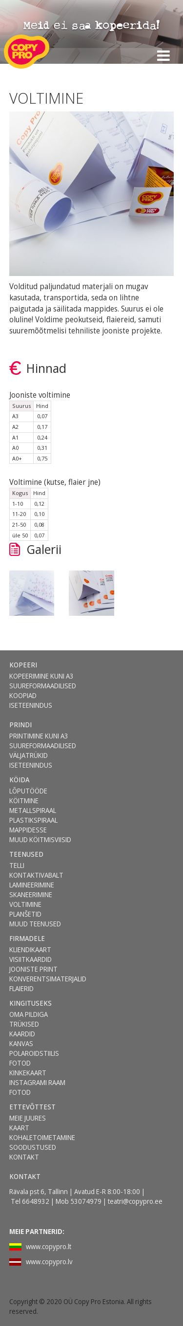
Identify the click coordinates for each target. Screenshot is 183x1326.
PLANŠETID (25, 914)
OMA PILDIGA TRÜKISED (28, 1019)
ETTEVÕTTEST (32, 1106)
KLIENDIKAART (30, 949)
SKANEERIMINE (30, 894)
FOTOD (20, 1092)
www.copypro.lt (48, 1246)
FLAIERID (21, 988)
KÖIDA (19, 779)
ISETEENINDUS (30, 705)
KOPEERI (23, 664)
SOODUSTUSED (32, 1147)
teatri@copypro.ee (135, 1201)
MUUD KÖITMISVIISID (40, 839)
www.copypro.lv (49, 1261)
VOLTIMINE (25, 904)
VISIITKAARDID (30, 959)
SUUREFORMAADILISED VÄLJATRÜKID (42, 750)
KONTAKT (24, 1156)
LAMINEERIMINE (31, 884)
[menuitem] (42, 665)
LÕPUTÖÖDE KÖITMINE (28, 795)
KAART (19, 1127)
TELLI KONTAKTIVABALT (36, 870)
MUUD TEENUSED (35, 923)
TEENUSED (26, 854)
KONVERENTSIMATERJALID (47, 978)
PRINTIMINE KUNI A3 (38, 735)
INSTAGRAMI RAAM (37, 1082)
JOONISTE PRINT (33, 969)
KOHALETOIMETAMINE (42, 1137)
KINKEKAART (27, 1072)
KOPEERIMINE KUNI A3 (41, 676)
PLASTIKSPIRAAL (33, 820)
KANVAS (21, 1043)
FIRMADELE (27, 938)
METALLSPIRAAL (32, 810)
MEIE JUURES (27, 1118)
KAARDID (22, 1033)
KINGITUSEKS (30, 1003)
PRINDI (20, 724)
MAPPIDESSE (28, 829)
